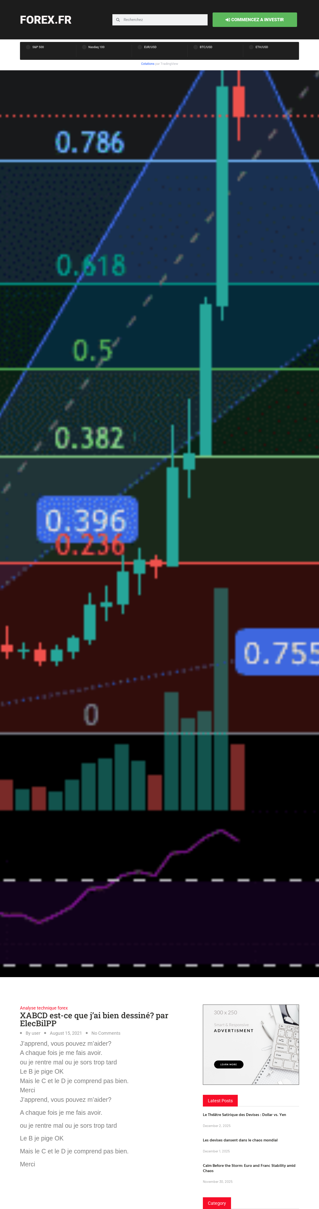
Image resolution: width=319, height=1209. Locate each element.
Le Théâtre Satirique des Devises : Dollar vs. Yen (244, 1114)
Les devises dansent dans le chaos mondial (240, 1140)
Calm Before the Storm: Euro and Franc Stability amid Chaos (249, 1168)
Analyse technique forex (44, 1008)
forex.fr (46, 19)
